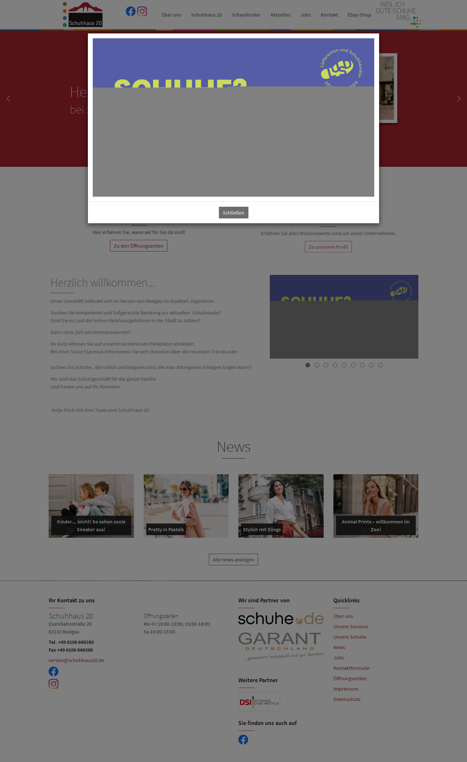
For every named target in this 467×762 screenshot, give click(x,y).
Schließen (234, 212)
